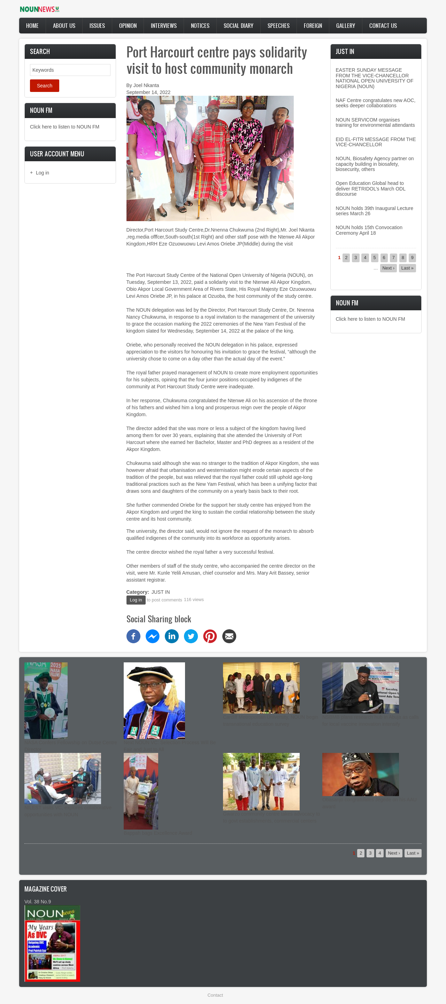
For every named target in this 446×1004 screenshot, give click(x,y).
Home (32, 25)
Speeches (279, 25)
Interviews (164, 25)
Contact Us (383, 25)
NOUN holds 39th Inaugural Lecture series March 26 (375, 210)
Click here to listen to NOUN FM (64, 127)
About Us (64, 25)
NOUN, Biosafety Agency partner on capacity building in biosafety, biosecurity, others (375, 164)
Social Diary (238, 25)
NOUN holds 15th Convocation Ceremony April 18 (369, 230)
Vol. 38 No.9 (37, 901)
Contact (215, 995)
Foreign (313, 25)
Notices (200, 25)
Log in (42, 173)
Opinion (128, 25)
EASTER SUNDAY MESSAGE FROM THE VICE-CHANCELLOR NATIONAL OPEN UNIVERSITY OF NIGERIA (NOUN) (375, 78)
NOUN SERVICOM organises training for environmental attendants (375, 122)
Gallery (345, 25)
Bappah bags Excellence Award (158, 833)
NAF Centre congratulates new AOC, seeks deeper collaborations (376, 103)
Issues (97, 25)
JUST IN (161, 592)
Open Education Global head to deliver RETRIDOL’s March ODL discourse (371, 188)
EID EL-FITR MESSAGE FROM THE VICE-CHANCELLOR (376, 142)
